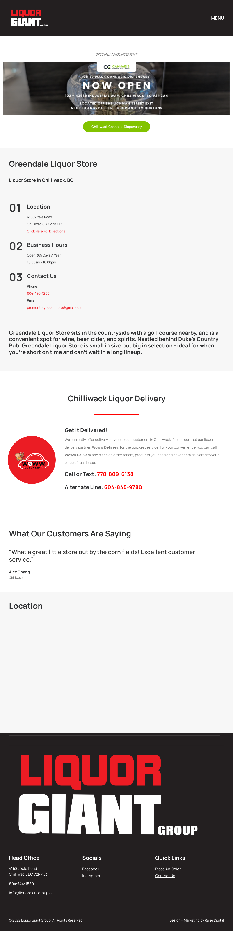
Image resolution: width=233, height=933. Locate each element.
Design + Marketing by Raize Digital (196, 920)
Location (38, 207)
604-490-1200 (38, 295)
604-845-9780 (123, 487)
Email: (32, 302)
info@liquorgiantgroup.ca (31, 892)
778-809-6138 (115, 474)
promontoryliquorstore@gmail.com (54, 309)
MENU (217, 18)
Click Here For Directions (46, 232)
